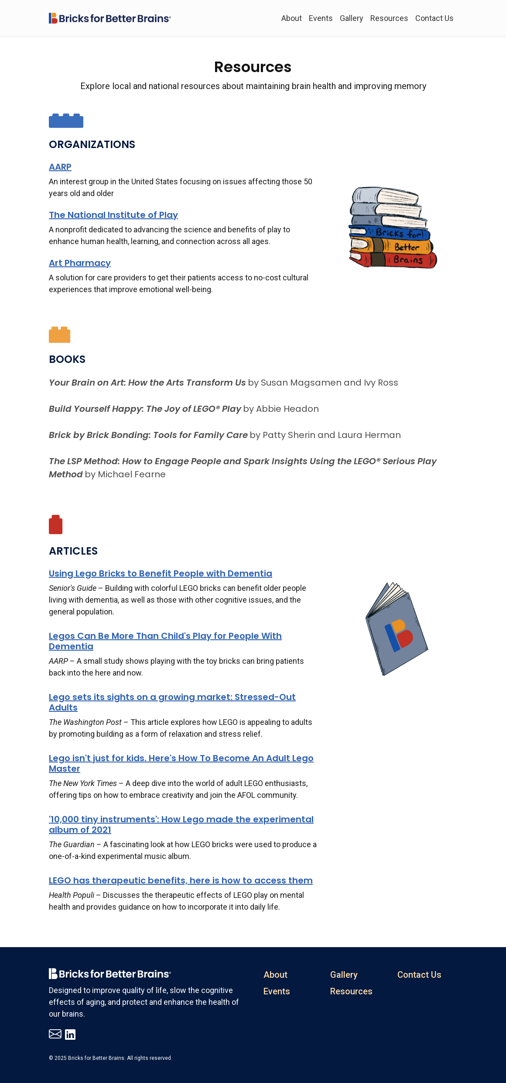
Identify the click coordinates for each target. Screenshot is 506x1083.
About (291, 18)
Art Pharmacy (80, 263)
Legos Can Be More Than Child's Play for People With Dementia (165, 641)
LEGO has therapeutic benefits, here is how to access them (181, 880)
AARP (60, 167)
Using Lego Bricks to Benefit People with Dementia (160, 573)
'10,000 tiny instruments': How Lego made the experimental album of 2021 (181, 824)
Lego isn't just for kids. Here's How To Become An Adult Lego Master (181, 763)
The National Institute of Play (113, 215)
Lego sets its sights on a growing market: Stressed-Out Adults (172, 702)
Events (321, 18)
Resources (389, 18)
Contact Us (434, 18)
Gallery (351, 18)
